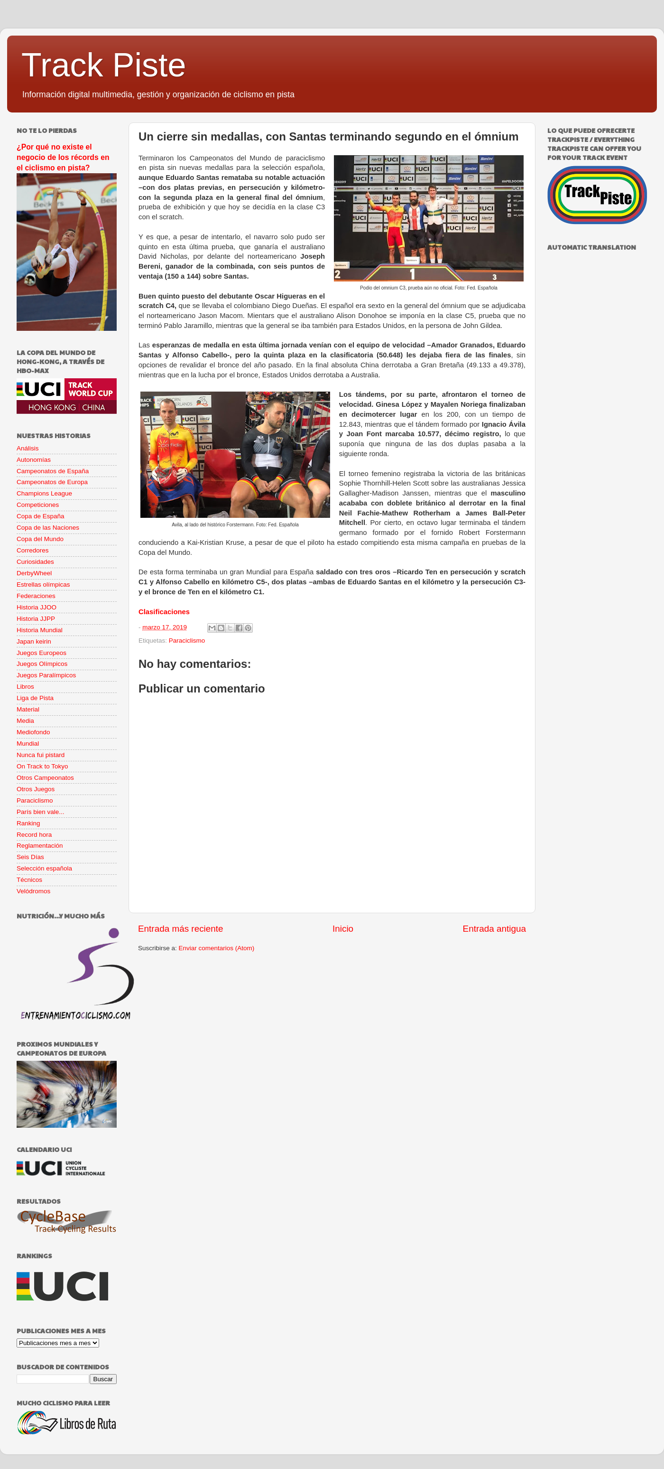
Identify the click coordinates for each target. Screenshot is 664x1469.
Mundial (28, 743)
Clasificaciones (164, 612)
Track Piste (103, 65)
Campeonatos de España (53, 471)
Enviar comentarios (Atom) (217, 948)
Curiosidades (35, 561)
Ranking (28, 823)
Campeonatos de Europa (52, 482)
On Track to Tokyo (42, 766)
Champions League (44, 493)
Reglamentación (40, 845)
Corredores (33, 550)
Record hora (34, 834)
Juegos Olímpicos (42, 663)
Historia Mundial (40, 630)
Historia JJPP (36, 618)
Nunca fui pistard (41, 754)
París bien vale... (41, 811)
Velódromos (33, 891)
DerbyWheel (34, 573)
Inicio (342, 929)
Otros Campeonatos (45, 777)
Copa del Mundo (40, 539)
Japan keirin (34, 641)
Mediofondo (33, 732)
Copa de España (41, 516)
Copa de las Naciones (48, 527)
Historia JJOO (36, 607)
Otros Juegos (36, 789)
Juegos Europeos (41, 652)
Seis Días (30, 857)
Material (28, 709)
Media (25, 720)
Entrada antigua (494, 929)
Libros (25, 686)
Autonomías (34, 459)
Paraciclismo (187, 640)
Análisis (28, 448)
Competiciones (38, 504)
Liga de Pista (35, 698)
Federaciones (36, 595)
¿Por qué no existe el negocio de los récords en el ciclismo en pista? (63, 157)
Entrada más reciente (180, 929)
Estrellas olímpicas (43, 584)
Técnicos (29, 879)
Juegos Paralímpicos (46, 675)
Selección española (44, 868)
